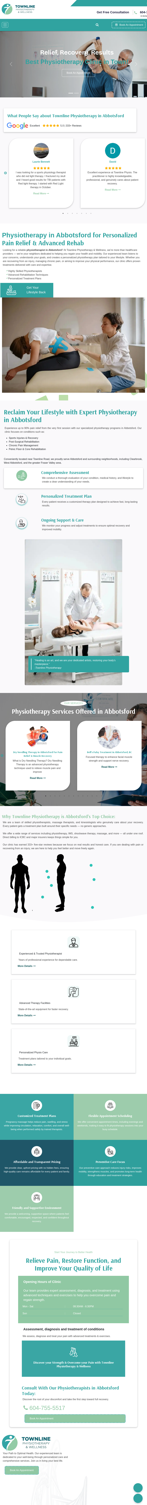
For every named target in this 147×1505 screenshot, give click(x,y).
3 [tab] (72, 213)
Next (145, 755)
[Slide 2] (76, 93)
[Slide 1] (70, 93)
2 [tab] (67, 213)
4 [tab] (77, 213)
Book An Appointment (22, 1470)
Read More (41, 193)
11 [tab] (92, 795)
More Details (27, 966)
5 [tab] (81, 213)
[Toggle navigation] (5, 25)
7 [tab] (90, 213)
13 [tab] (101, 795)
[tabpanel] (41, 173)
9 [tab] (82, 795)
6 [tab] (86, 213)
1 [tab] (63, 213)
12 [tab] (96, 795)
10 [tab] (87, 795)
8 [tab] (78, 795)
